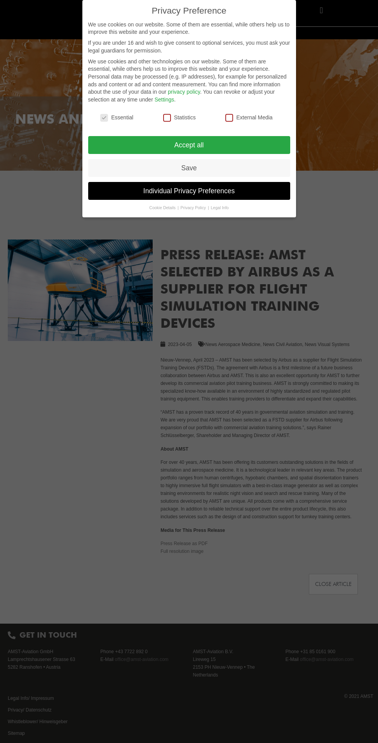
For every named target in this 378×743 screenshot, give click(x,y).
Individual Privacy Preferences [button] (189, 191)
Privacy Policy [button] (194, 207)
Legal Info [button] (220, 207)
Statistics (179, 117)
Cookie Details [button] (163, 207)
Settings (164, 99)
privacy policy (184, 92)
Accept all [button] (189, 145)
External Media (248, 117)
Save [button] (189, 168)
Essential (116, 117)
